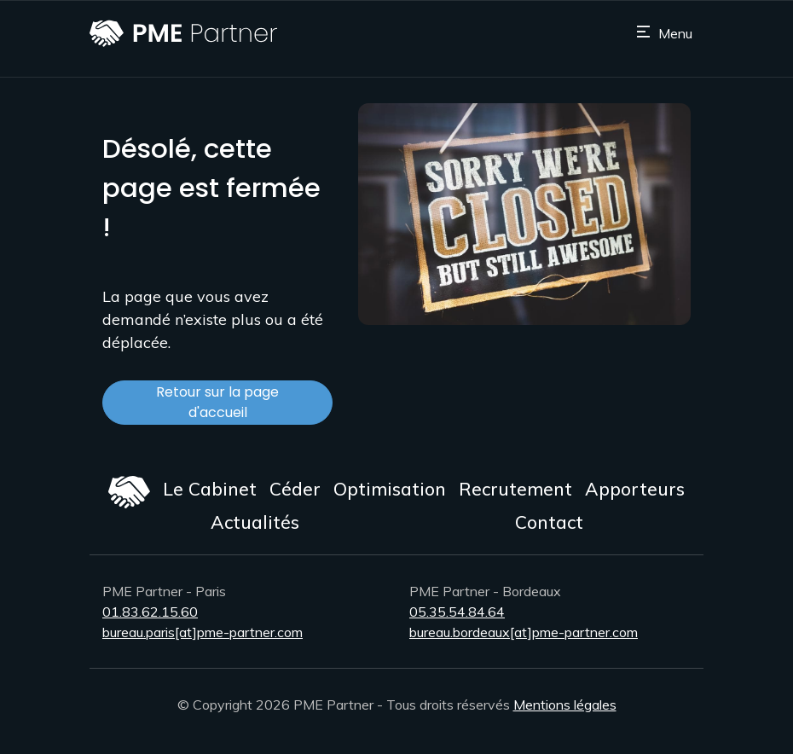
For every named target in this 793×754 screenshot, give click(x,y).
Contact (549, 522)
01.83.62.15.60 (150, 611)
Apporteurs (635, 489)
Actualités (255, 522)
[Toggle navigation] (664, 33)
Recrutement (515, 489)
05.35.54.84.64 (457, 611)
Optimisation (389, 489)
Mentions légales (564, 704)
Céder (295, 489)
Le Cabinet (210, 489)
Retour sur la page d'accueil (217, 402)
